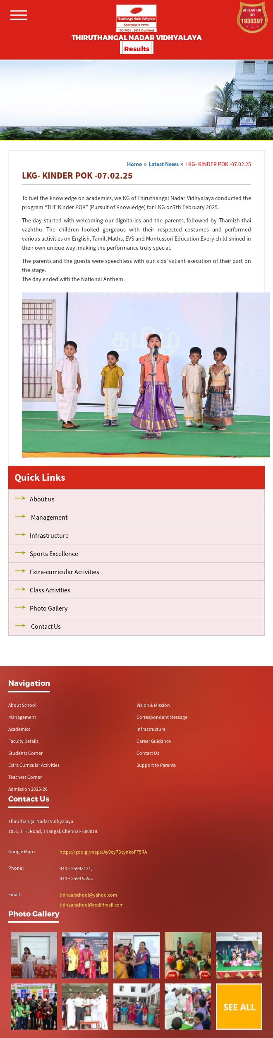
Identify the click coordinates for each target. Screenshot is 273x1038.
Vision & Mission (153, 705)
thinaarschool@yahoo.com (88, 895)
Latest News (163, 164)
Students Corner (25, 753)
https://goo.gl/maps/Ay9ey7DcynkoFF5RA (103, 852)
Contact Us (147, 753)
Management (22, 717)
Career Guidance (153, 741)
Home (134, 164)
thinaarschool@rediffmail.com (92, 905)
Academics (19, 729)
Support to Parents (156, 765)
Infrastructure (150, 729)
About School (22, 705)
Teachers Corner (25, 777)
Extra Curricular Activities (34, 765)
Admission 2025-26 (28, 789)
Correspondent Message (161, 717)
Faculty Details (23, 741)
